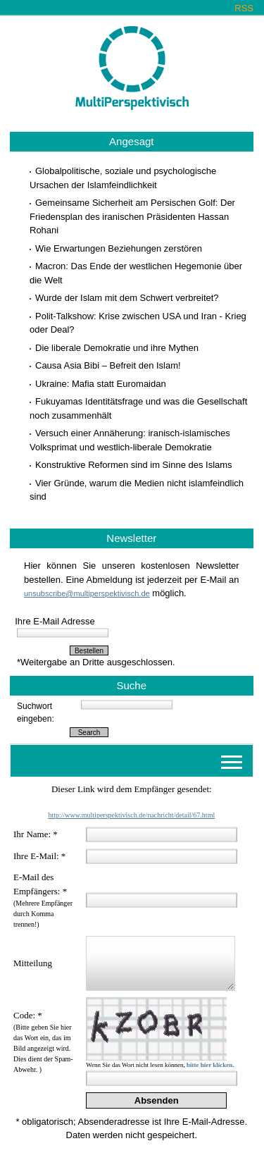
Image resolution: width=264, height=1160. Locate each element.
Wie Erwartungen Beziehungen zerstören (118, 248)
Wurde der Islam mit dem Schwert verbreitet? (127, 297)
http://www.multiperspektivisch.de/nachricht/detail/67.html (131, 815)
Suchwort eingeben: (35, 712)
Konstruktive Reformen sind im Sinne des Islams (133, 464)
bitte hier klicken (209, 1064)
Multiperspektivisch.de (132, 68)
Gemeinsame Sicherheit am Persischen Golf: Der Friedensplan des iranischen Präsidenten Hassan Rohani (132, 216)
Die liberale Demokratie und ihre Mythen (117, 348)
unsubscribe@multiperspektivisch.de (87, 593)
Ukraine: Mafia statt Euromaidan (100, 383)
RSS (243, 8)
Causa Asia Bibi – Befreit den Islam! (108, 365)
